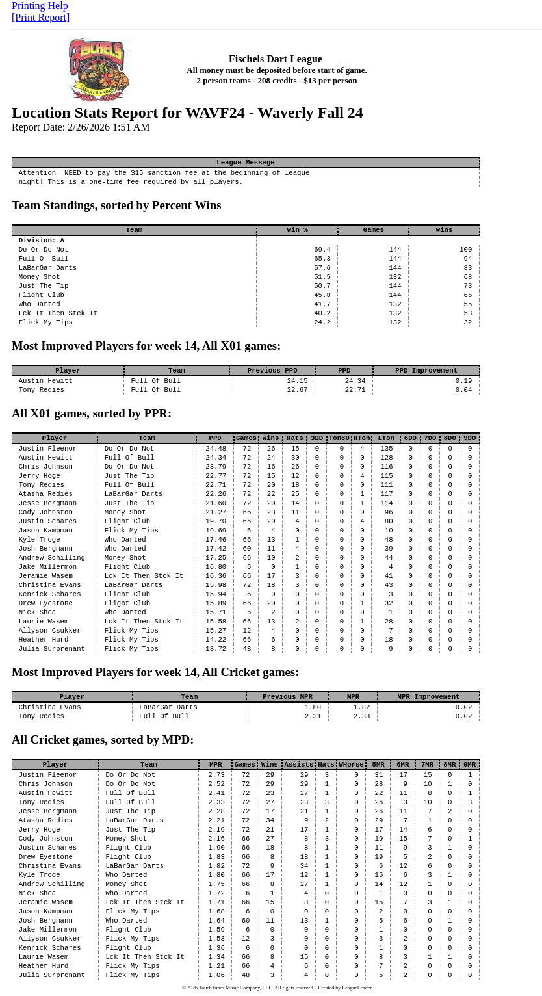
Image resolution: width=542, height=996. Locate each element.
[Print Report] (41, 17)
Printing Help (40, 5)
